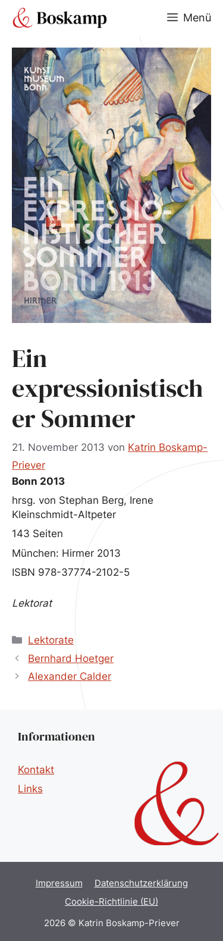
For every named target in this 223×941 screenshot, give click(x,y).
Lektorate (51, 640)
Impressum (59, 883)
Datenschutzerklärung (141, 883)
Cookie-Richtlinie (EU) (111, 901)
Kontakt (36, 770)
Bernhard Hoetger (71, 658)
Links (30, 789)
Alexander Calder (69, 676)
